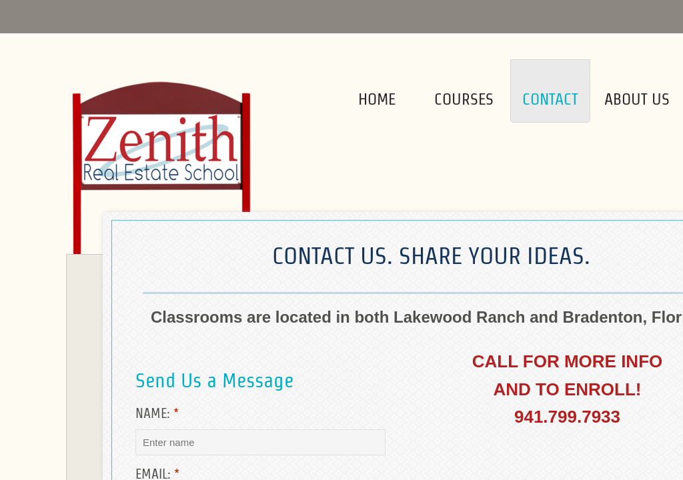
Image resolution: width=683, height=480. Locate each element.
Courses (464, 99)
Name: (157, 413)
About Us (637, 99)
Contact (550, 99)
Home (377, 99)
